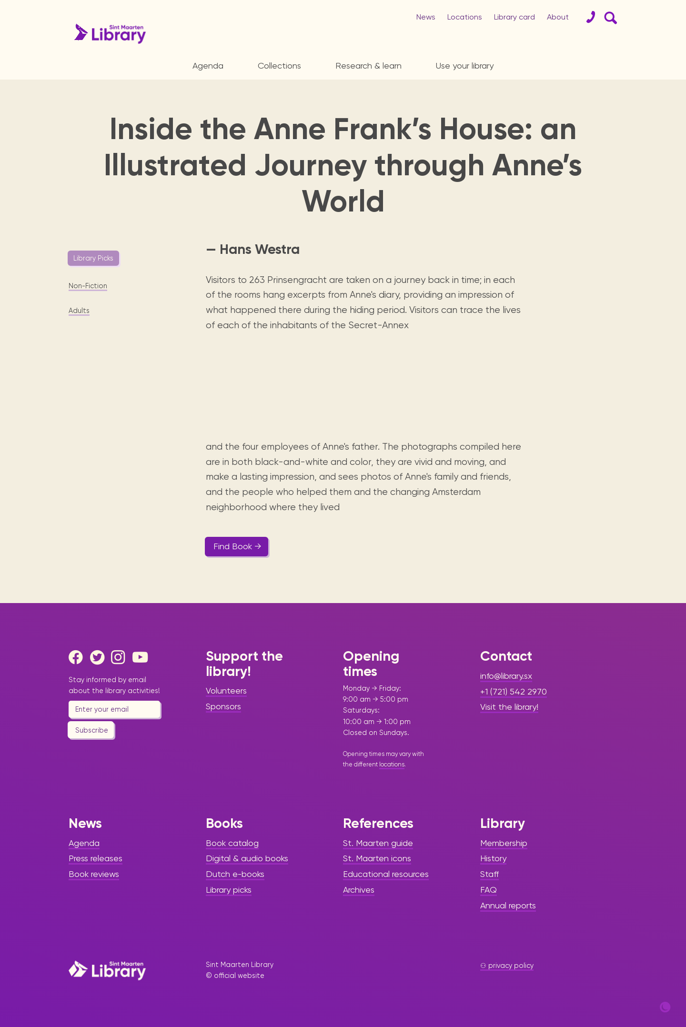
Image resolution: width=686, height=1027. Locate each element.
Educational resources (386, 874)
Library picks (229, 890)
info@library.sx (506, 676)
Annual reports (508, 905)
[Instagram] (120, 657)
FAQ (488, 890)
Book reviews (94, 874)
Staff (489, 874)
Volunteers (226, 690)
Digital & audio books (247, 858)
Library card (514, 16)
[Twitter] (99, 657)
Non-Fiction (88, 286)
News (425, 16)
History (493, 858)
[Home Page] (107, 970)
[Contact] (586, 17)
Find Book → (237, 546)
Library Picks (93, 258)
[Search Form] (608, 17)
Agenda (207, 65)
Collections (279, 65)
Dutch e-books (235, 874)
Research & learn (368, 65)
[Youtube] (141, 657)
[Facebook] (78, 657)
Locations (464, 16)
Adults (79, 310)
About (558, 16)
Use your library (465, 65)
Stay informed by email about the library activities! (114, 685)
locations (391, 764)
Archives (358, 890)
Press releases (95, 858)
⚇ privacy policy (507, 965)
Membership (503, 843)
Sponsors (223, 706)
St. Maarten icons (377, 858)
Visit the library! (509, 707)
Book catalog (232, 843)
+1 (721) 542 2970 (513, 691)
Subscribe (91, 730)
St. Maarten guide (378, 843)
